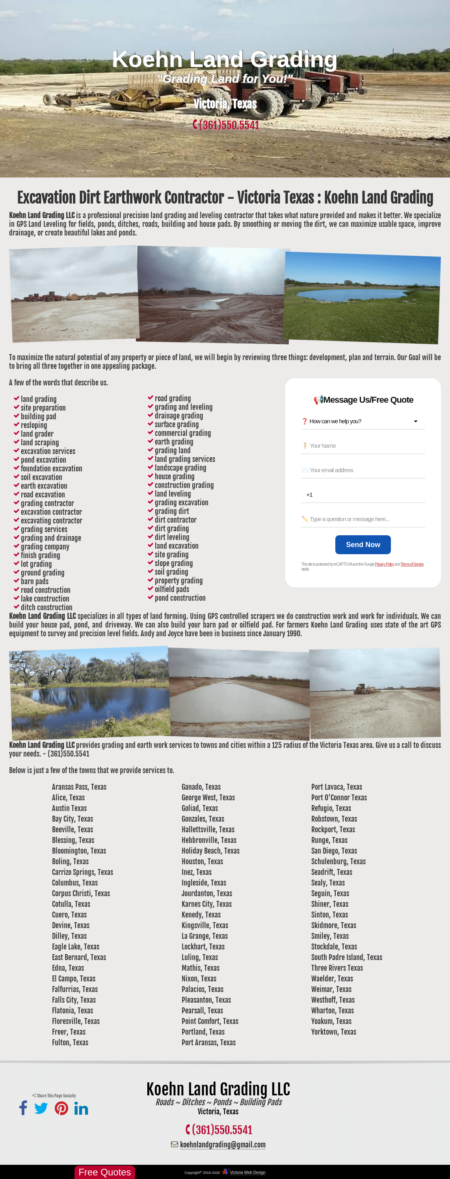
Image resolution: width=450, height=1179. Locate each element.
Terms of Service (412, 564)
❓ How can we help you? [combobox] (331, 421)
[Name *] (363, 446)
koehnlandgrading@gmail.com (223, 1144)
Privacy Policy (384, 564)
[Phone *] (365, 495)
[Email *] (363, 470)
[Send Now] (363, 544)
